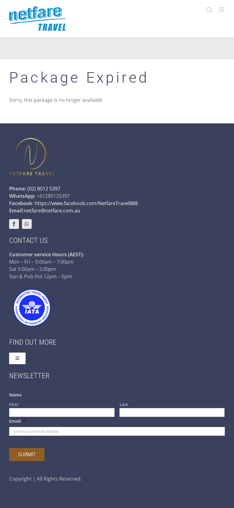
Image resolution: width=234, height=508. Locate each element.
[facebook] (14, 224)
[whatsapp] (27, 224)
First (13, 404)
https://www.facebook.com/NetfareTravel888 (86, 203)
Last (124, 404)
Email (17, 421)
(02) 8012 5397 (43, 188)
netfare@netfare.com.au (52, 210)
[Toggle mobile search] (209, 9)
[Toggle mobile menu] (221, 9)
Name (15, 395)
